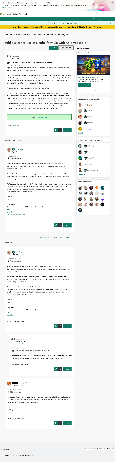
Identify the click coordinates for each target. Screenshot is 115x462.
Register (85, 19)
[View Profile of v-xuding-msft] (22, 383)
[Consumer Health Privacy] (26, 455)
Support (83, 14)
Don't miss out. (97, 27)
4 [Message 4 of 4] (17, 364)
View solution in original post (16, 214)
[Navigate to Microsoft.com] (5, 14)
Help (98, 19)
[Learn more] (84, 85)
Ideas (49, 14)
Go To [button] (105, 19)
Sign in (92, 19)
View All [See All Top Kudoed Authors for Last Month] (81, 174)
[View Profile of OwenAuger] (19, 149)
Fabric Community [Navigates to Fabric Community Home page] (20, 14)
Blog (8, 209)
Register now (6, 8)
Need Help (16, 125)
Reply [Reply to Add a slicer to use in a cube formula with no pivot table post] (67, 130)
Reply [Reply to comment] (67, 225)
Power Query (63, 34)
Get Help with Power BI (43, 34)
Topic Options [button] (65, 48)
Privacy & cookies (90, 449)
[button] (53, 48)
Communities (58, 14)
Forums (33, 14)
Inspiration (42, 14)
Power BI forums (12, 34)
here (44, 186)
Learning (75, 14)
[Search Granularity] (57, 23)
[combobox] (89, 23)
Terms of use (101, 449)
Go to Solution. (42, 117)
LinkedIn (10, 212)
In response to (18, 344)
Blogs (67, 14)
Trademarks (110, 449)
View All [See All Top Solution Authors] (81, 133)
